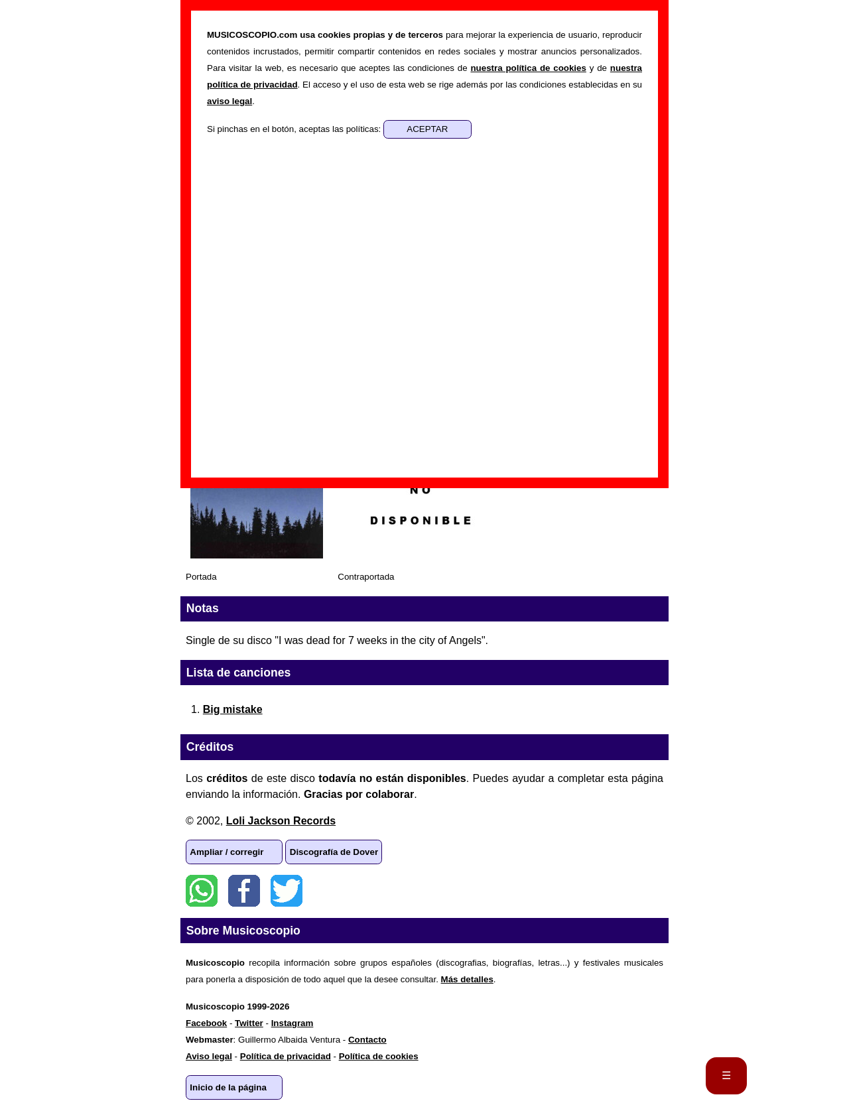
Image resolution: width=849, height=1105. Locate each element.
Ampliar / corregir (226, 852)
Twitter (286, 891)
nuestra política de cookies (528, 68)
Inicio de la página (228, 1087)
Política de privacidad (285, 1056)
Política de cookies (379, 1056)
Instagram (292, 1023)
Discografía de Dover (334, 852)
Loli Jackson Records (281, 820)
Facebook (244, 891)
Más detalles (467, 979)
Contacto (367, 1040)
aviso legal (229, 101)
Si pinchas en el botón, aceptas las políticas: (295, 129)
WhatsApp (202, 891)
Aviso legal (209, 1056)
